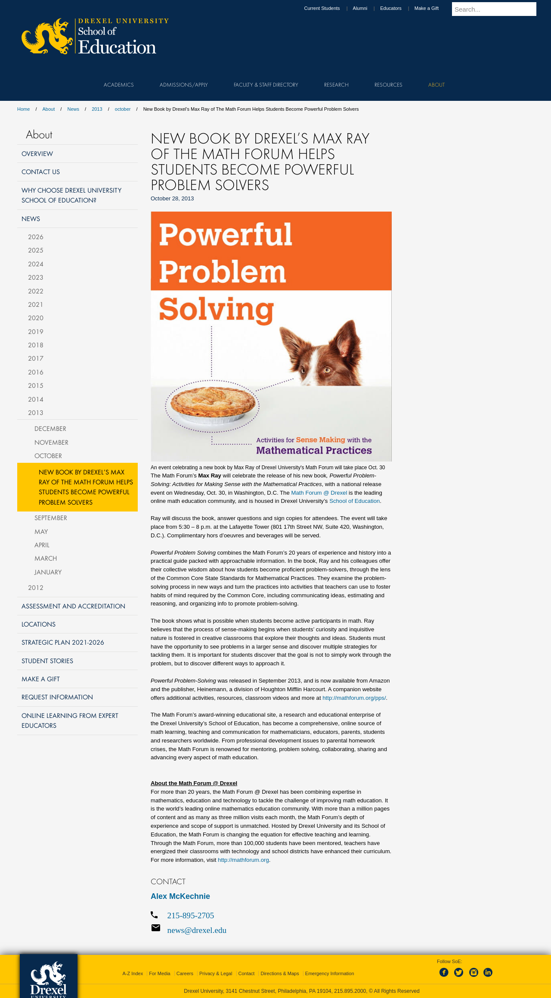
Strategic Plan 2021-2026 (63, 642)
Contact (246, 973)
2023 (35, 277)
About (49, 109)
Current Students (330, 8)
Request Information (57, 696)
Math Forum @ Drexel (319, 493)
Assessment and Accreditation (73, 606)
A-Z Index (132, 973)
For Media (159, 973)
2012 (35, 587)
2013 (97, 109)
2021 (35, 304)
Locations (39, 624)
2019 (35, 331)
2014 (35, 399)
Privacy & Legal (215, 973)
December (50, 428)
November (51, 442)
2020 (35, 317)
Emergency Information (329, 973)
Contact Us (41, 171)
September (50, 517)
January (48, 572)
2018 (35, 344)
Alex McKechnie (180, 896)
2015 (35, 385)
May (41, 531)
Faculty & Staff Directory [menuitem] (266, 84)
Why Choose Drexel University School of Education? (71, 195)
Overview (37, 153)
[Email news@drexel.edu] (271, 930)
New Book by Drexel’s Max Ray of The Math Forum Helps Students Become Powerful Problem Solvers (86, 487)
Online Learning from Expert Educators (70, 720)
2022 (35, 291)
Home (23, 109)
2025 (35, 250)
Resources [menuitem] (388, 84)
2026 (35, 236)
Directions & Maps (279, 973)
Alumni (368, 8)
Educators (399, 8)
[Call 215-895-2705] (271, 915)
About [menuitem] (436, 84)
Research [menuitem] (336, 84)
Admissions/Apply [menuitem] (184, 84)
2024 (35, 263)
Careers (184, 973)
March (45, 558)
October (48, 455)
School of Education (354, 501)
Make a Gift (435, 8)
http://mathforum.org (243, 860)
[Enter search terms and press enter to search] (499, 9)
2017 (35, 358)
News (73, 109)
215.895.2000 (350, 991)
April (42, 544)
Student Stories (47, 660)
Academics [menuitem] (119, 84)
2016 (35, 372)
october (123, 109)
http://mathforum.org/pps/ (354, 698)
